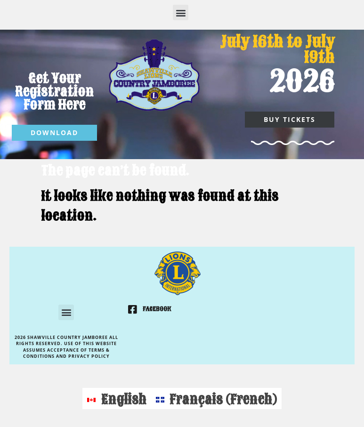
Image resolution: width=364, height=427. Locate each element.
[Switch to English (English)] (116, 398)
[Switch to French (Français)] (216, 398)
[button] (180, 12)
